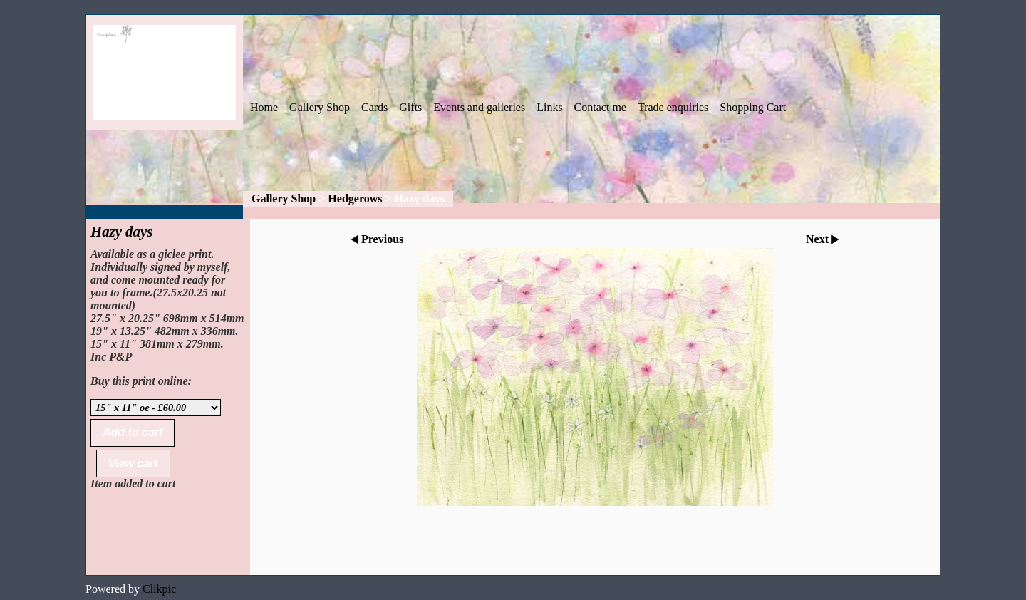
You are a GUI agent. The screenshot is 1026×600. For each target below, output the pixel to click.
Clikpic (159, 589)
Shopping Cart (753, 107)
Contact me (600, 107)
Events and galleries (479, 107)
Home (264, 107)
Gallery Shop (319, 107)
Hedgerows (355, 198)
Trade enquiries (673, 107)
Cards (374, 107)
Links (549, 107)
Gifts (410, 107)
